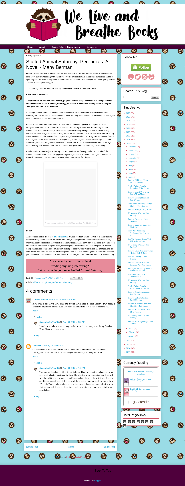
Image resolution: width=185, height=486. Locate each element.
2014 (128, 348)
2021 (128, 128)
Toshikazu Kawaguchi (137, 381)
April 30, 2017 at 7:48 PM (74, 368)
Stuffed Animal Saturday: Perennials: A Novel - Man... (139, 187)
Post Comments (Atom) (76, 457)
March (131, 328)
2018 (128, 140)
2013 (128, 352)
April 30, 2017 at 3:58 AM (74, 322)
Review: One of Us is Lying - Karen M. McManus (139, 193)
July (130, 166)
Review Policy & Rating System (66, 47)
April (130, 177)
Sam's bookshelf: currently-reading (140, 372)
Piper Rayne (135, 391)
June (130, 169)
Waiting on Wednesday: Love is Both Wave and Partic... (140, 270)
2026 (128, 113)
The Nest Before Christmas (140, 389)
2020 (128, 132)
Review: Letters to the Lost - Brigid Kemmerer (139, 299)
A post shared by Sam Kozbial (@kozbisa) (62, 223)
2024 (128, 121)
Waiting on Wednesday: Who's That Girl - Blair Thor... (139, 305)
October (131, 154)
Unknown (37, 345)
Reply (35, 311)
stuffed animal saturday (62, 282)
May (130, 173)
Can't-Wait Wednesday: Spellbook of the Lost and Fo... (138, 233)
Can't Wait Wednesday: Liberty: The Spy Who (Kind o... (140, 205)
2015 (128, 344)
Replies (39, 317)
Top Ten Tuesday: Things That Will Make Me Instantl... (139, 240)
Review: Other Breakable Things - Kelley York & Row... (140, 252)
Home (30, 47)
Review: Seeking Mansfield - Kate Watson (139, 199)
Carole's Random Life (43, 299)
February (132, 332)
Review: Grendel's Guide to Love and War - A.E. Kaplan (139, 264)
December (132, 147)
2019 (128, 136)
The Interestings (61, 237)
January (131, 336)
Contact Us (92, 47)
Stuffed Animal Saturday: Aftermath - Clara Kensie (138, 287)
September (132, 158)
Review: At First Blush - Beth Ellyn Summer (139, 311)
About (42, 47)
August (131, 162)
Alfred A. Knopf (40, 282)
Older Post (109, 446)
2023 (128, 125)
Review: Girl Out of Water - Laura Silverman (138, 181)
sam (49, 282)
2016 (128, 341)
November (132, 151)
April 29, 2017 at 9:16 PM (64, 299)
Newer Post (32, 446)
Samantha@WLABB (49, 322)
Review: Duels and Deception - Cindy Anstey (140, 226)
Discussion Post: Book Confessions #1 (136, 275)
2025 (128, 117)
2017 (128, 143)
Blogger (97, 480)
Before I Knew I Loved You (140, 379)
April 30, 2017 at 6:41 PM (53, 345)
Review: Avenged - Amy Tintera (140, 210)
